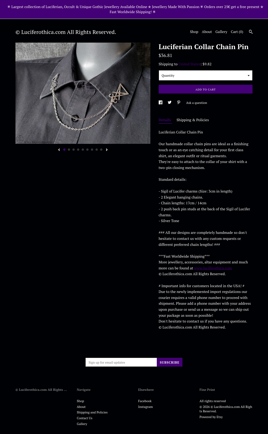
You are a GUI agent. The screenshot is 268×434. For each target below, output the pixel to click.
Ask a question (196, 102)
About (207, 31)
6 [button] (87, 149)
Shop (194, 31)
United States (189, 63)
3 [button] (73, 149)
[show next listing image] (107, 150)
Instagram (145, 406)
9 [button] (101, 149)
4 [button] (78, 149)
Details (165, 119)
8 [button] (96, 149)
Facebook (145, 401)
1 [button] (64, 149)
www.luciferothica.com (213, 268)
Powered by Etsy (211, 417)
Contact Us (84, 418)
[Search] (251, 32)
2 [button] (69, 149)
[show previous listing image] (59, 150)
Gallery (221, 31)
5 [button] (83, 149)
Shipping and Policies (92, 412)
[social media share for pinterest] (179, 102)
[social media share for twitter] (170, 102)
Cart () (237, 31)
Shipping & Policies (193, 119)
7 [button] (92, 149)
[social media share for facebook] (161, 102)
